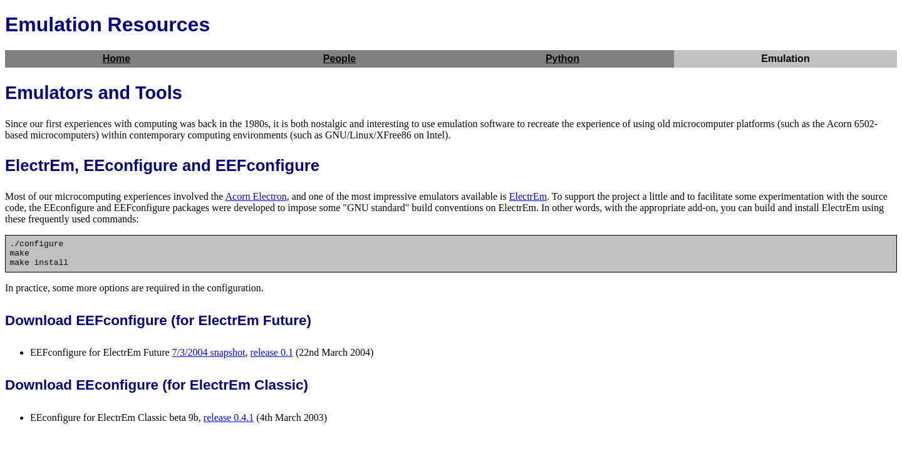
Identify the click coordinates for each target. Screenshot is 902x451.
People (339, 58)
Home (116, 58)
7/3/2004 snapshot (209, 358)
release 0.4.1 (229, 423)
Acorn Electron (255, 196)
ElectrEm (528, 196)
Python (562, 58)
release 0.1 (271, 358)
